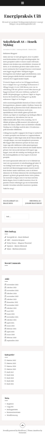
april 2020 (10, 332)
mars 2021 (11, 326)
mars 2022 (11, 314)
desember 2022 (12, 302)
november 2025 (12, 285)
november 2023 (12, 296)
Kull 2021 (10, 384)
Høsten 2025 (11, 369)
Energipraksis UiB (22, 16)
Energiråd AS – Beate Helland (18, 237)
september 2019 (13, 340)
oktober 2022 (12, 308)
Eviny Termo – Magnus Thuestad (19, 243)
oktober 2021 (12, 320)
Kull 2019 (10, 378)
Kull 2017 (10, 372)
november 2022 (12, 305)
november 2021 (12, 317)
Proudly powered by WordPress (14, 430)
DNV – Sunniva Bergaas (15, 240)
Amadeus (36, 430)
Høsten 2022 (11, 360)
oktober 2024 (12, 293)
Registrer (10, 404)
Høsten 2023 (11, 363)
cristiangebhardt (22, 49)
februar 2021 (11, 329)
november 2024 (12, 290)
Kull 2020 (10, 381)
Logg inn (10, 407)
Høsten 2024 (32, 49)
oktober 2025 (12, 287)
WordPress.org (12, 415)
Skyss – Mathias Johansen (16, 249)
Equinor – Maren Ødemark (17, 246)
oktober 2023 (12, 299)
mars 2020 (11, 335)
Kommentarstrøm (13, 412)
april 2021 (10, 323)
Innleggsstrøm (12, 409)
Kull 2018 (10, 375)
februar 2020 (11, 337)
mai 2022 (10, 311)
